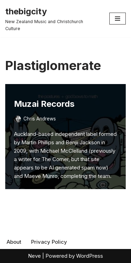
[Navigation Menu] (117, 19)
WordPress (89, 255)
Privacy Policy (49, 241)
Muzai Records (44, 104)
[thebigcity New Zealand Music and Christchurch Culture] (52, 18)
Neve (34, 255)
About (14, 241)
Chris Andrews (39, 119)
